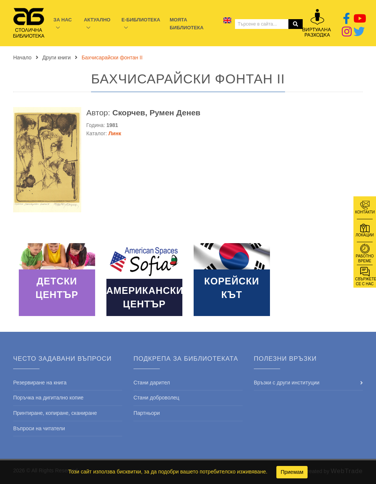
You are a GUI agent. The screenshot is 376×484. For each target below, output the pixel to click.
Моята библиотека (186, 23)
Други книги (56, 57)
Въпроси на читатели (39, 428)
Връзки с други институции (287, 383)
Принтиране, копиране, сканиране (55, 413)
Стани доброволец (156, 398)
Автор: (143, 112)
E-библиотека (140, 20)
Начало (22, 57)
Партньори (146, 413)
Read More (57, 279)
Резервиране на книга (40, 383)
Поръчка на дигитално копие (48, 398)
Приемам (291, 472)
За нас (62, 20)
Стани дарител (151, 383)
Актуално (97, 20)
